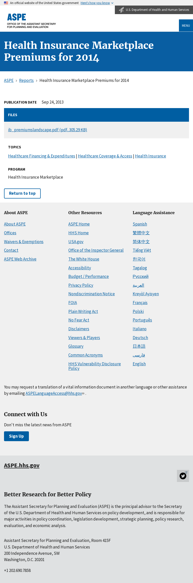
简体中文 (141, 241)
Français (140, 302)
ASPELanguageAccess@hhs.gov (55, 393)
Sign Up (16, 436)
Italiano (140, 329)
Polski (138, 311)
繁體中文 (141, 233)
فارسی (139, 355)
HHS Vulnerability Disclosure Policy (94, 366)
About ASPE (15, 224)
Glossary (75, 346)
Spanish (140, 224)
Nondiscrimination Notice (91, 294)
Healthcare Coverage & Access (105, 156)
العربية (138, 285)
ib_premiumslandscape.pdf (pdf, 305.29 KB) (47, 130)
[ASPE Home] (31, 20)
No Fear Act (78, 320)
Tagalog (140, 268)
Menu (186, 25)
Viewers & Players (84, 337)
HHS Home (78, 233)
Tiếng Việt (142, 250)
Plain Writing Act (83, 311)
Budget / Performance (88, 276)
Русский (141, 276)
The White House (83, 259)
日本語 (139, 346)
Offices (10, 233)
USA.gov (75, 241)
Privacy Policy (80, 285)
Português (142, 320)
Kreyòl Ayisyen (146, 294)
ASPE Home (79, 224)
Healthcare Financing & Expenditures (41, 156)
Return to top (22, 193)
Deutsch (140, 337)
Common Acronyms (85, 355)
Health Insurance (150, 156)
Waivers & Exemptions (23, 241)
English (139, 364)
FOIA (72, 302)
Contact (11, 250)
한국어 (139, 259)
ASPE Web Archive (20, 259)
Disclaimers (78, 329)
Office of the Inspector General (96, 250)
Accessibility (79, 268)
